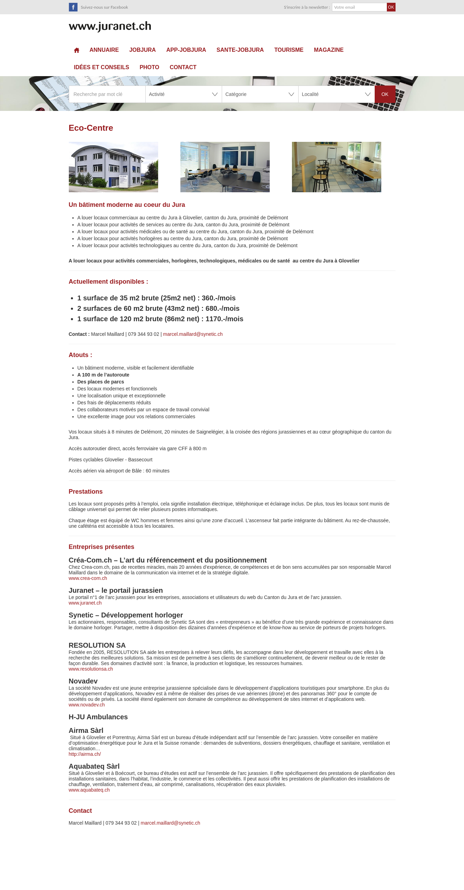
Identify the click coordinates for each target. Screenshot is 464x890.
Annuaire (104, 50)
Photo (150, 67)
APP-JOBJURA (186, 50)
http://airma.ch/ (85, 754)
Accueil (76, 50)
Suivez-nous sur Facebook (104, 7)
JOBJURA (142, 50)
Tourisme (288, 50)
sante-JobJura (240, 50)
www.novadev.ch (87, 704)
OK (384, 94)
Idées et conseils (101, 67)
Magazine (328, 50)
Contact (183, 67)
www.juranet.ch (85, 603)
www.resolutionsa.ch (91, 669)
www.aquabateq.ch (89, 790)
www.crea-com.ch (88, 578)
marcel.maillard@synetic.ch (192, 334)
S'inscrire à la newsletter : (307, 7)
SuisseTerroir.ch (110, 27)
